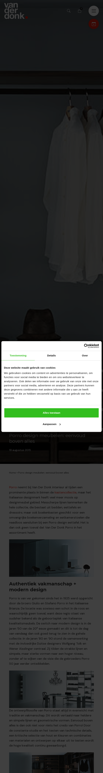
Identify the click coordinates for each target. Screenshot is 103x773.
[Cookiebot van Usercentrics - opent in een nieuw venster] (84, 346)
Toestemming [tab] (18, 355)
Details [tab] (51, 355)
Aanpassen (52, 424)
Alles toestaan (51, 412)
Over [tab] (85, 355)
